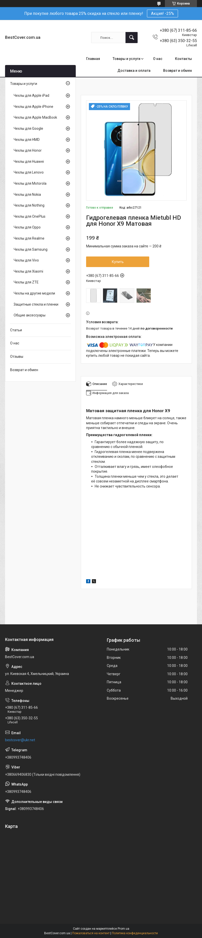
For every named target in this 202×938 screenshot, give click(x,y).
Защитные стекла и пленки (36, 304)
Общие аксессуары (29, 315)
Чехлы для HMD (27, 140)
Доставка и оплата (133, 71)
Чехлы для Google (28, 128)
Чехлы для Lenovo (29, 172)
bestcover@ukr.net (20, 740)
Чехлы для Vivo (26, 260)
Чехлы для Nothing (29, 205)
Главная (93, 59)
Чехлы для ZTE (26, 282)
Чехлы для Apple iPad (31, 95)
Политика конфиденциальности (135, 933)
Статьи (16, 330)
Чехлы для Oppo (27, 227)
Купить (118, 262)
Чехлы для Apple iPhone (33, 107)
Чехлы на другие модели (34, 293)
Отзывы (16, 356)
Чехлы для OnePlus (29, 216)
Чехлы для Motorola (30, 183)
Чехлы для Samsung (30, 249)
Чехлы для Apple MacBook (35, 117)
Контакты (183, 59)
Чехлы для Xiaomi (28, 271)
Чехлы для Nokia (27, 194)
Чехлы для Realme (29, 238)
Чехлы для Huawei (29, 161)
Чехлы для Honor (28, 150)
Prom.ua (123, 928)
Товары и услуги (126, 59)
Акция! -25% (162, 13)
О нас (157, 59)
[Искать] (131, 37)
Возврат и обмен (177, 71)
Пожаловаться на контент (91, 933)
